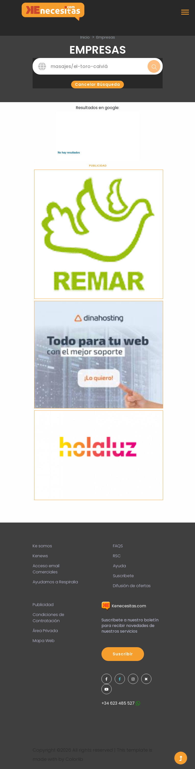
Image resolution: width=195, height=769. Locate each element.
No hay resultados (69, 152)
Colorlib (74, 759)
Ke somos (42, 546)
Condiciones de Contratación (48, 618)
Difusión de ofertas (132, 586)
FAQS (118, 546)
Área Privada (45, 631)
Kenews (40, 556)
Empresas (105, 37)
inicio (85, 37)
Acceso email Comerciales (46, 569)
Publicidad (43, 605)
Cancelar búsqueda (97, 84)
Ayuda (119, 566)
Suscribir (123, 654)
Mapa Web (44, 641)
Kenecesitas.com (123, 606)
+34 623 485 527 (120, 703)
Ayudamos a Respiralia (55, 582)
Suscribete (123, 576)
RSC (117, 556)
